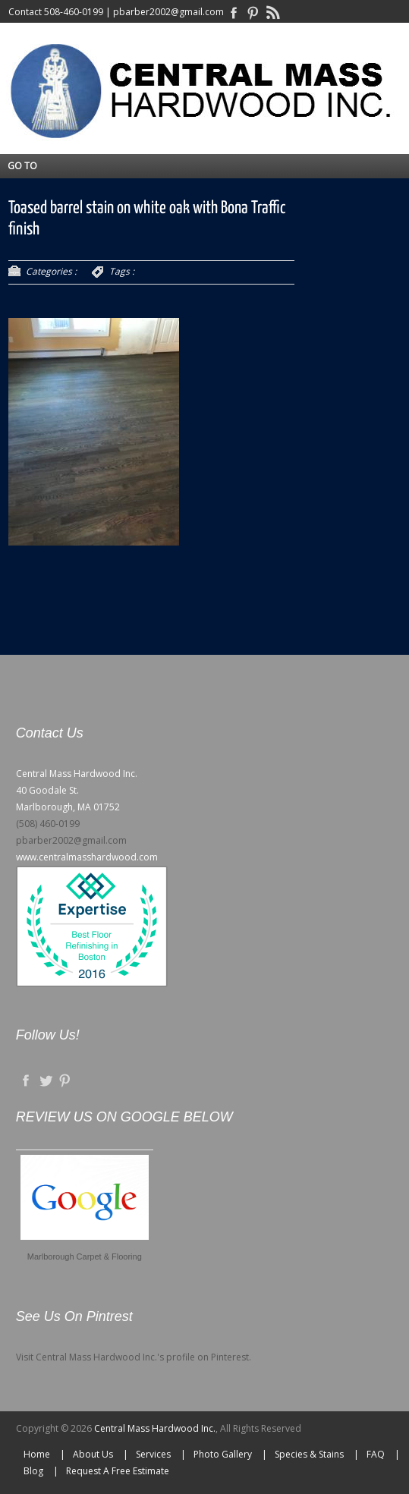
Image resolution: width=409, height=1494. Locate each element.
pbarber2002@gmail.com (168, 11)
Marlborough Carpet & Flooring (84, 1256)
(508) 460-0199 (48, 823)
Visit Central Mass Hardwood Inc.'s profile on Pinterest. (133, 1357)
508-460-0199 (73, 11)
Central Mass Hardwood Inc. (155, 1428)
